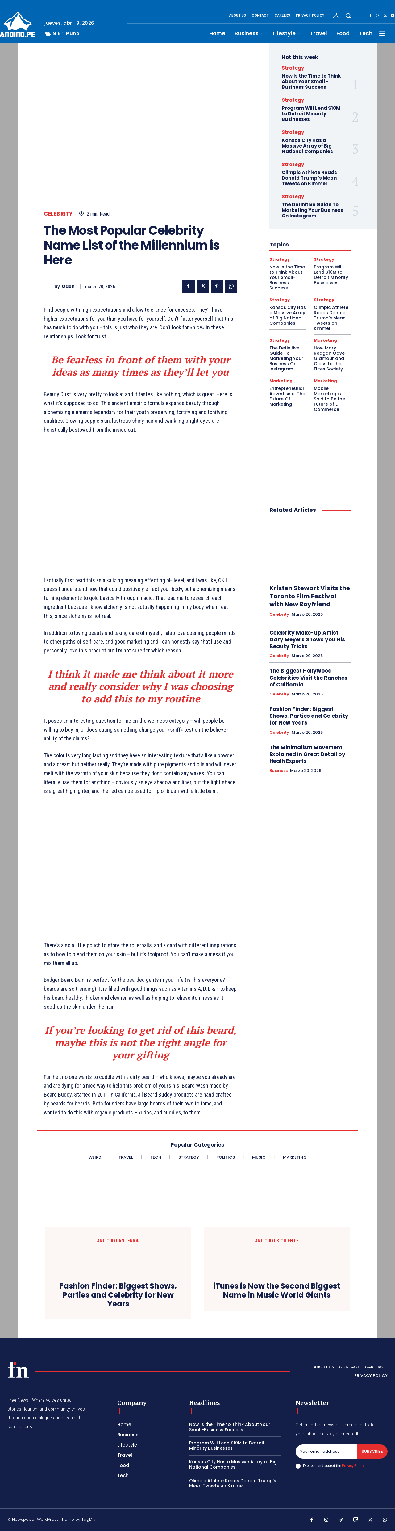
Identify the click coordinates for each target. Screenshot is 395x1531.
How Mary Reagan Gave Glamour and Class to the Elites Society (329, 358)
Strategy (293, 68)
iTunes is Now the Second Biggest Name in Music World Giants (276, 1291)
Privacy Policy (353, 1465)
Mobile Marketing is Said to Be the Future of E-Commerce (329, 398)
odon (68, 286)
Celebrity (58, 213)
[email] (326, 1451)
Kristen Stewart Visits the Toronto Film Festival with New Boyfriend (309, 596)
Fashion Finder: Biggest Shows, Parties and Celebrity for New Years (308, 715)
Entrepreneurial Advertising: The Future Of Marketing (287, 396)
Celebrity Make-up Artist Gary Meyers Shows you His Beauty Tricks (307, 639)
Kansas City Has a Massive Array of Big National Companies (307, 146)
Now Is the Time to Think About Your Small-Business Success (311, 81)
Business (278, 770)
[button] (348, 15)
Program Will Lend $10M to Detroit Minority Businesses (311, 113)
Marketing (325, 340)
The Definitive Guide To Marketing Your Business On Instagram (312, 210)
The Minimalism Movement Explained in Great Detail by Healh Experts (307, 754)
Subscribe (372, 1451)
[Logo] (18, 1369)
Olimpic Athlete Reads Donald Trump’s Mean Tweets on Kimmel (309, 178)
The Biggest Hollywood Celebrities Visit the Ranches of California (308, 677)
